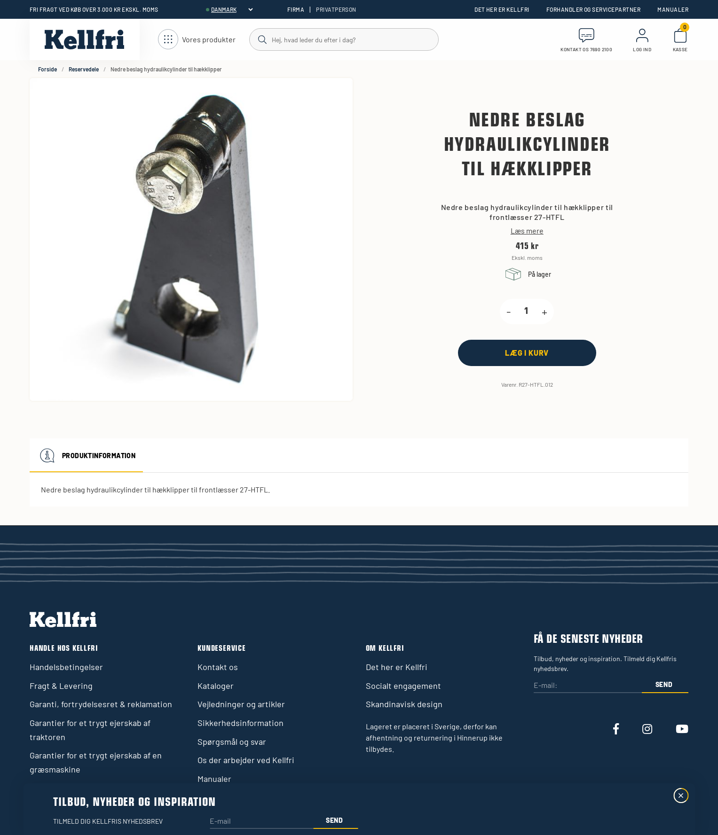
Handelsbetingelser (66, 667)
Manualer (672, 9)
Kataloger (215, 685)
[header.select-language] (231, 9)
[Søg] (343, 39)
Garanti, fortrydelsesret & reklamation (101, 704)
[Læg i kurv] (527, 353)
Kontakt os (217, 667)
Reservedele (84, 69)
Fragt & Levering (61, 685)
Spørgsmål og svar (231, 741)
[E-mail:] (588, 686)
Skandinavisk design (404, 704)
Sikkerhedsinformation (240, 723)
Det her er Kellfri (501, 9)
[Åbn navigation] (197, 39)
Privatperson (336, 9)
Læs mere (527, 230)
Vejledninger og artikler (241, 704)
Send (664, 684)
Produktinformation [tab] (86, 455)
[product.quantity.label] (526, 311)
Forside (47, 69)
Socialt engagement (403, 685)
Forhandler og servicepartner (593, 9)
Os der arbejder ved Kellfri (245, 760)
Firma (295, 9)
